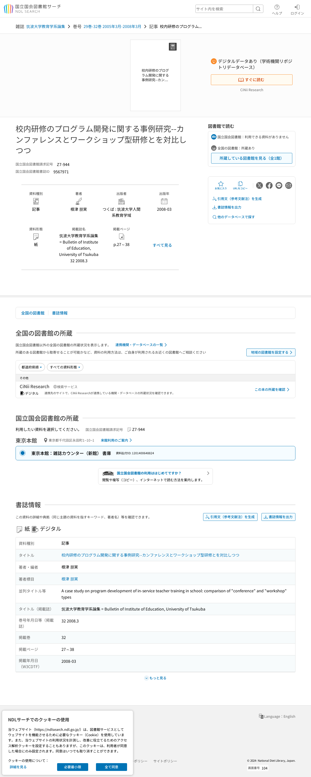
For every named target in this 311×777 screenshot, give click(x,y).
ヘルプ (277, 9)
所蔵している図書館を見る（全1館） (252, 158)
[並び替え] (32, 367)
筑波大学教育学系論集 (45, 26)
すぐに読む (251, 79)
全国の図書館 (32, 313)
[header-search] (229, 9)
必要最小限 (72, 766)
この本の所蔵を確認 (273, 390)
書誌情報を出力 (226, 207)
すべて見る (162, 245)
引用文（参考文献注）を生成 (237, 198)
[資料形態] (65, 367)
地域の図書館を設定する (272, 352)
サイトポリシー (165, 761)
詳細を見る (18, 766)
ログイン (297, 9)
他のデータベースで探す (233, 216)
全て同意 (111, 766)
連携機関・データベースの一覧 (142, 345)
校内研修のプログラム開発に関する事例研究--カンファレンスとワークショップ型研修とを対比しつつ (150, 555)
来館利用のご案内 (117, 440)
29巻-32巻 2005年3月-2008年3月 (112, 26)
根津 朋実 (69, 579)
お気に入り (221, 185)
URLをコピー (240, 185)
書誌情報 (60, 313)
